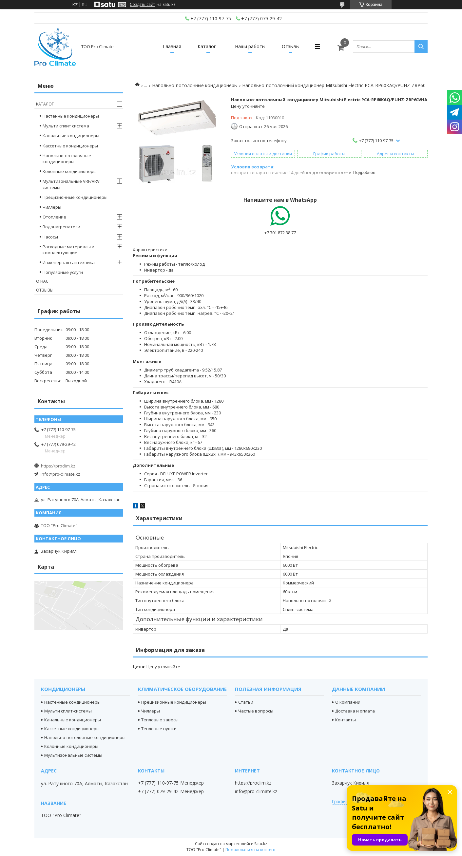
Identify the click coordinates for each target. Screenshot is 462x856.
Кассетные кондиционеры (70, 146)
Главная (172, 46)
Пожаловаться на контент (250, 849)
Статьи (245, 702)
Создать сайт (142, 4)
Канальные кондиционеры (71, 136)
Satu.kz (260, 843)
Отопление (54, 217)
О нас (42, 281)
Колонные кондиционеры (70, 171)
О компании (347, 702)
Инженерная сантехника (69, 262)
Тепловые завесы (160, 720)
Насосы (50, 237)
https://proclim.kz (58, 465)
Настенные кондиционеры (71, 116)
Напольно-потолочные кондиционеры (195, 85)
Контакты (345, 720)
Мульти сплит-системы (68, 711)
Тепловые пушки (159, 729)
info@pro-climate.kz (60, 474)
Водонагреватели (61, 227)
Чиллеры (52, 207)
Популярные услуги (63, 272)
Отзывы (290, 46)
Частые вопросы (255, 711)
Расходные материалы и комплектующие (68, 250)
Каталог (207, 46)
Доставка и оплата (355, 711)
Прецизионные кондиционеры (75, 197)
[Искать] (421, 46)
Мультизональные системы (73, 755)
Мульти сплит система (66, 126)
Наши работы (250, 46)
